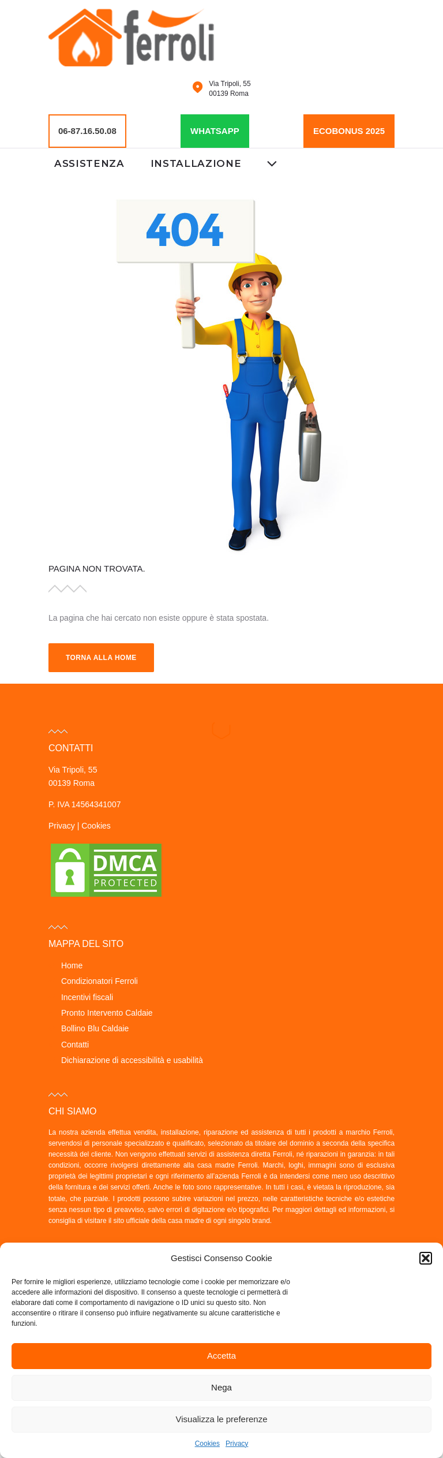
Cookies (207, 1444)
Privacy (237, 1444)
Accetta (221, 1355)
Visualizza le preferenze (222, 1419)
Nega (221, 1387)
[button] (425, 1258)
